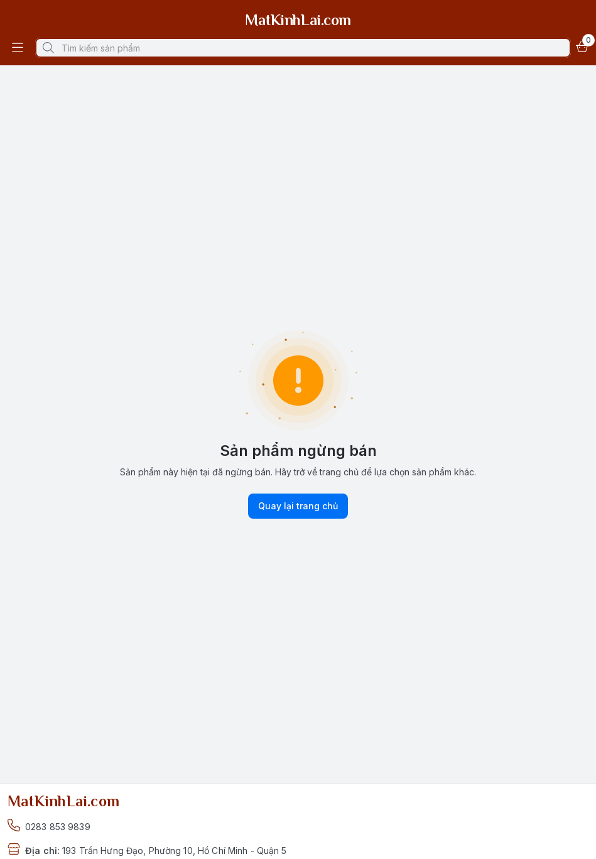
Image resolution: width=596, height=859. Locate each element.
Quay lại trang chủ (298, 506)
